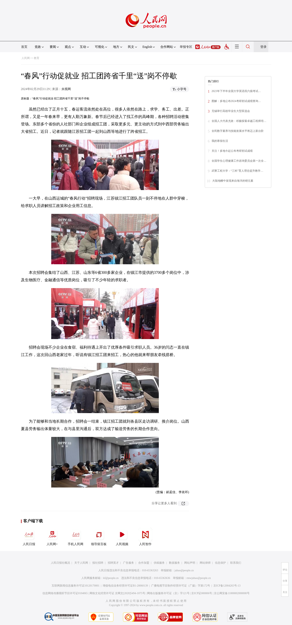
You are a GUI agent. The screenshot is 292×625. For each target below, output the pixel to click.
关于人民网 (81, 562)
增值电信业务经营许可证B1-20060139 (125, 585)
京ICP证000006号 (201, 593)
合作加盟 (143, 562)
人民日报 (29, 537)
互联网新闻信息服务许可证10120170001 (76, 585)
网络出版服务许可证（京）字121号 (168, 593)
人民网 (26, 58)
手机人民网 (75, 537)
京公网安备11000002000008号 (231, 593)
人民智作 (145, 537)
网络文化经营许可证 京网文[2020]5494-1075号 (117, 593)
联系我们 (235, 562)
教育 (36, 58)
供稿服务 (159, 562)
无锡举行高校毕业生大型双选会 (231, 111)
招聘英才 (113, 562)
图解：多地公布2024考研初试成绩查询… (236, 101)
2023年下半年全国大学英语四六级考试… (236, 91)
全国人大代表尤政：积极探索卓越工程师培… (239, 121)
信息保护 (220, 562)
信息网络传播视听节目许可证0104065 (65, 593)
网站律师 (205, 562)
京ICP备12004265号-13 (226, 585)
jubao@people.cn (184, 570)
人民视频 (122, 537)
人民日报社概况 (60, 562)
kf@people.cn (111, 578)
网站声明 (189, 562)
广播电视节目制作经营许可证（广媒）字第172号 (180, 585)
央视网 (66, 89)
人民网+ (52, 537)
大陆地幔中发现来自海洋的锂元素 (232, 180)
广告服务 (128, 562)
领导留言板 (99, 537)
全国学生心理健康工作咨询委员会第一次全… (239, 160)
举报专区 (186, 46)
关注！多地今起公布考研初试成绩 (232, 150)
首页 (24, 46)
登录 (263, 46)
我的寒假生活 (220, 140)
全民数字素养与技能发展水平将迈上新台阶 (238, 130)
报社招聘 (97, 562)
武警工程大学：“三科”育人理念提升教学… (237, 170)
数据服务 (174, 562)
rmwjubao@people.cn (199, 578)
